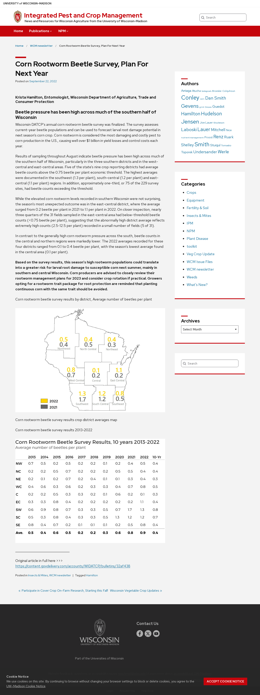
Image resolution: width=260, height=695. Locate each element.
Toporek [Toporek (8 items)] (186, 152)
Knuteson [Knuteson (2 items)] (219, 122)
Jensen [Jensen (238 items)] (190, 121)
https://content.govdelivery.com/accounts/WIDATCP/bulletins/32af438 (72, 566)
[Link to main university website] (99, 646)
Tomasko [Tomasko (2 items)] (226, 145)
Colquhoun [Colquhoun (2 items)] (228, 91)
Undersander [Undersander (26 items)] (205, 151)
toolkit (192, 246)
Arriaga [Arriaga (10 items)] (186, 90)
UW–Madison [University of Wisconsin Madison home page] (27, 3)
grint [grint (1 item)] (201, 107)
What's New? (197, 284)
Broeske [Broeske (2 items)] (217, 91)
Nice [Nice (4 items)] (229, 130)
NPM (63, 31)
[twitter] (148, 633)
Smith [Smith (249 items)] (202, 144)
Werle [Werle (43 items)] (223, 152)
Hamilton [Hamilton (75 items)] (190, 114)
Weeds (192, 277)
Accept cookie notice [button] (225, 681)
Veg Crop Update (201, 254)
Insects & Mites (38, 575)
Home (18, 31)
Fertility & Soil (197, 208)
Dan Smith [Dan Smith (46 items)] (215, 98)
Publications (40, 31)
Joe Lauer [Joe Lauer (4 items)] (206, 122)
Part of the (99, 658)
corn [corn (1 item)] (202, 98)
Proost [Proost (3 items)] (208, 137)
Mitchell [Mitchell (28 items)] (218, 129)
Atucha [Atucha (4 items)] (196, 91)
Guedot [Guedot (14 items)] (218, 106)
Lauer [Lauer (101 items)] (203, 129)
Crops (191, 192)
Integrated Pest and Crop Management (83, 15)
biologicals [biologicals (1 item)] (206, 91)
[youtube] (156, 633)
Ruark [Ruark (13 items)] (229, 137)
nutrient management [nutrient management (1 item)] (192, 137)
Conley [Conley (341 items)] (190, 97)
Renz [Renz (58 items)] (218, 137)
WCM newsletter (60, 575)
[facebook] (139, 633)
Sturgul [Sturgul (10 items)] (215, 145)
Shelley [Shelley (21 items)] (187, 144)
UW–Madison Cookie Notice (25, 686)
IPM (190, 223)
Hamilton (92, 575)
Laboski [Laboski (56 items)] (189, 129)
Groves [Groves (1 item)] (208, 107)
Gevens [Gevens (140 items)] (190, 105)
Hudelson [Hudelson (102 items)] (211, 113)
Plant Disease (197, 238)
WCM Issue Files (200, 261)
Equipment (195, 200)
